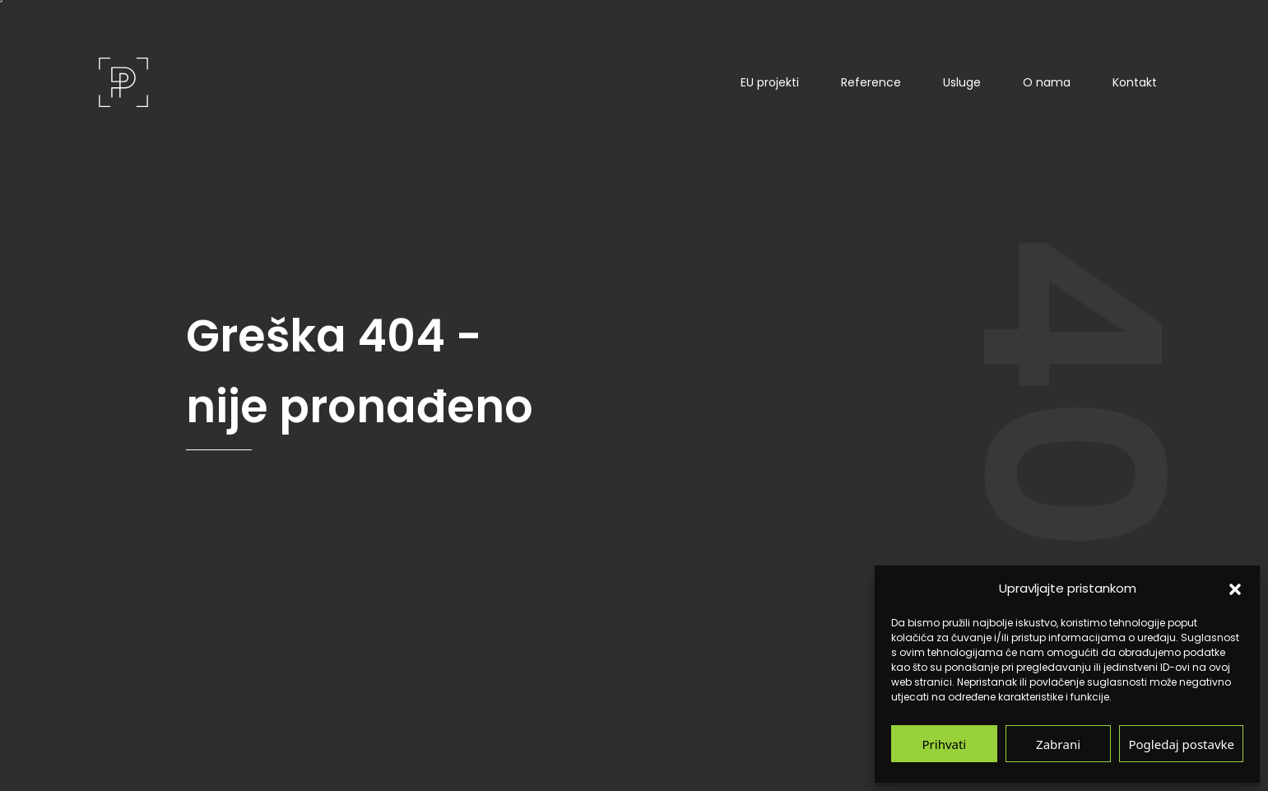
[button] (1235, 588)
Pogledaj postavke (1181, 743)
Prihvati (944, 743)
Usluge (962, 82)
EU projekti (770, 82)
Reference (871, 82)
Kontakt (1134, 82)
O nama (1047, 82)
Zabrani (1058, 743)
